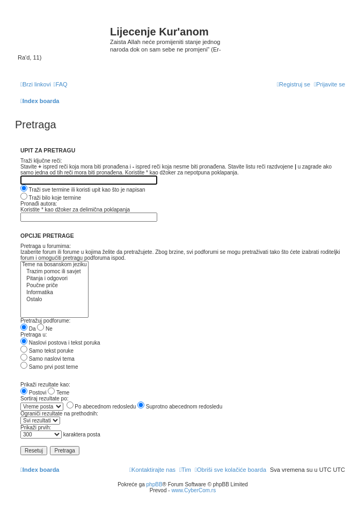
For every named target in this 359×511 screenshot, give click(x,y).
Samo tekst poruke (47, 351)
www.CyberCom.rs (193, 490)
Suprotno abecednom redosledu (179, 407)
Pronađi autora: (38, 204)
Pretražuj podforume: (45, 321)
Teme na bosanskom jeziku (54, 264)
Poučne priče (54, 285)
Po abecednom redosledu (101, 407)
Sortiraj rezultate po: (44, 399)
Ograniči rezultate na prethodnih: (59, 414)
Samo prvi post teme (49, 367)
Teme (58, 393)
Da (28, 329)
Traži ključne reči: (41, 161)
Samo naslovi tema (47, 359)
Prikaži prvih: (35, 427)
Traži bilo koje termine (50, 198)
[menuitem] (61, 84)
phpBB (154, 484)
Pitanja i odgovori (54, 278)
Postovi (33, 393)
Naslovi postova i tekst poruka (60, 343)
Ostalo (54, 299)
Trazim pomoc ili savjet (54, 271)
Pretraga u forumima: (45, 246)
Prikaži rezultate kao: (45, 385)
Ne (45, 329)
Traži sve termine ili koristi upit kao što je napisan (82, 190)
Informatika (54, 292)
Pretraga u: (33, 335)
